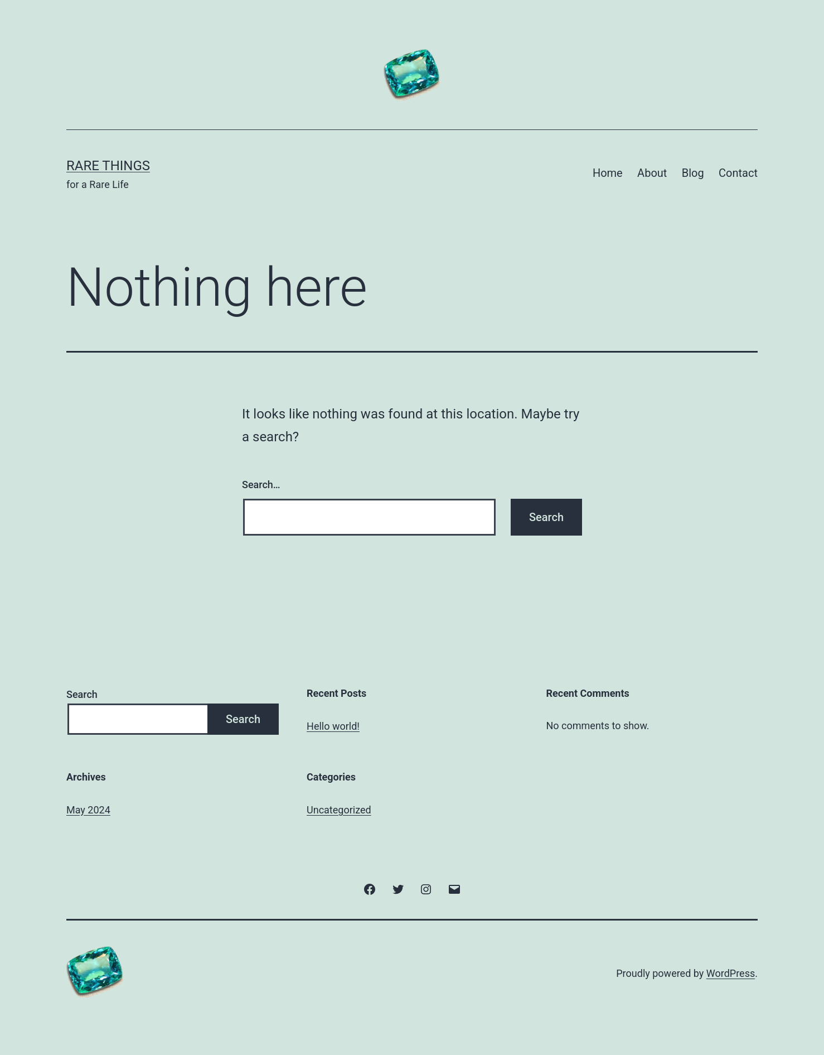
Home (608, 173)
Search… (261, 484)
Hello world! (333, 726)
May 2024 (88, 810)
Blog (693, 173)
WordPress (730, 973)
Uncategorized (339, 810)
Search (82, 694)
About (652, 173)
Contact (738, 173)
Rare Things (108, 166)
